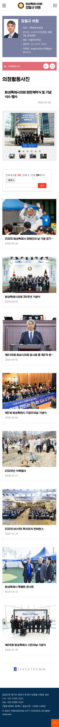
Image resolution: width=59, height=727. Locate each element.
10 (40, 669)
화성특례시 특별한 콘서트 (19, 587)
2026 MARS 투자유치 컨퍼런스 (24, 529)
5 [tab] (35, 151)
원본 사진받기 (29, 145)
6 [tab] (39, 151)
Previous (6, 156)
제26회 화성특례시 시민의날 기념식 (25, 645)
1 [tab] (19, 151)
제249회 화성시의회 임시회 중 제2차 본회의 (29, 355)
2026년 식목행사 (15, 471)
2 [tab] (23, 151)
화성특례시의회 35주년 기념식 (22, 297)
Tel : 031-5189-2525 (12, 698)
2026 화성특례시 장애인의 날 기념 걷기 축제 (29, 238)
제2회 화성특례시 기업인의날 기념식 (26, 413)
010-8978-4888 (38, 44)
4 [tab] (31, 151)
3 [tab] (27, 151)
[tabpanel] (14, 156)
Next (52, 156)
